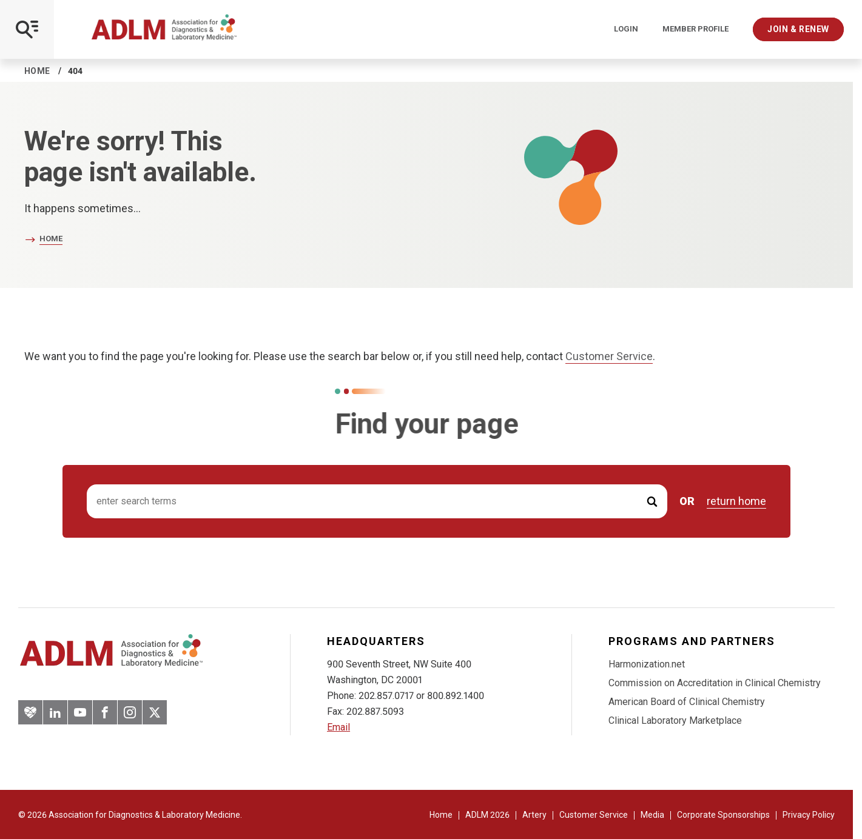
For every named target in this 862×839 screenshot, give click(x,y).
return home (736, 501)
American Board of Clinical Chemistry (686, 701)
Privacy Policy (809, 815)
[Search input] (377, 501)
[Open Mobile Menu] (27, 29)
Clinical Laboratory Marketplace (675, 720)
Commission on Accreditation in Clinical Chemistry (714, 683)
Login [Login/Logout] (626, 29)
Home (37, 71)
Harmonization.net (646, 664)
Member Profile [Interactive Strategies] (695, 29)
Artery (534, 815)
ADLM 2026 (487, 815)
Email (338, 727)
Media (652, 815)
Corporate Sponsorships (723, 815)
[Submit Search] (652, 501)
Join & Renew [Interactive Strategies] (798, 29)
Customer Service (609, 356)
